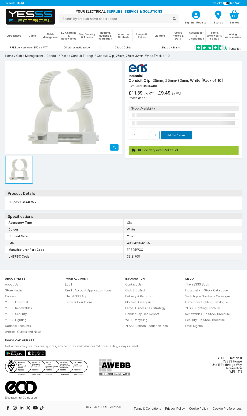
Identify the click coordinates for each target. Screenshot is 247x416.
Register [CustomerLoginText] (202, 22)
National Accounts (18, 326)
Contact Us (133, 284)
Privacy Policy (175, 408)
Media (189, 278)
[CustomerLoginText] (196, 14)
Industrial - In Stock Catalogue (206, 290)
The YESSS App (76, 296)
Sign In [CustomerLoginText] (189, 22)
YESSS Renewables (18, 308)
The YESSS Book (197, 284)
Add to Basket (176, 135)
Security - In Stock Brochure (205, 320)
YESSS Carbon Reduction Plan (146, 326)
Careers (10, 296)
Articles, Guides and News (23, 332)
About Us (11, 284)
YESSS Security (16, 314)
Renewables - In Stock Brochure (207, 314)
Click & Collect (135, 290)
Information (135, 278)
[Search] (174, 18)
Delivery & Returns (138, 296)
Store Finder (13, 290)
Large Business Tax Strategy (145, 308)
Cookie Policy (198, 408)
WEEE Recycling (136, 320)
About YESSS (15, 278)
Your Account (76, 278)
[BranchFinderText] (218, 17)
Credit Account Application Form (88, 290)
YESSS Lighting (15, 320)
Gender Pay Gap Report (142, 314)
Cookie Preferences (227, 408)
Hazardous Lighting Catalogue (206, 302)
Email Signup (194, 326)
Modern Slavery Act (139, 302)
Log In (69, 284)
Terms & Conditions (78, 302)
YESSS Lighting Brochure (202, 308)
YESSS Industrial (16, 302)
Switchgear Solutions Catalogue (208, 296)
